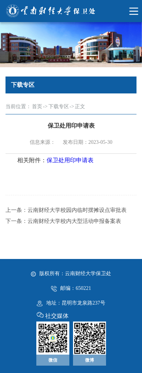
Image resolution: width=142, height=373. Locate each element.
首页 (37, 106)
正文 (80, 106)
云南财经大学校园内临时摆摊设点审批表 (77, 210)
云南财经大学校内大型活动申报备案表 (74, 221)
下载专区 (58, 106)
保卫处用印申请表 (70, 160)
